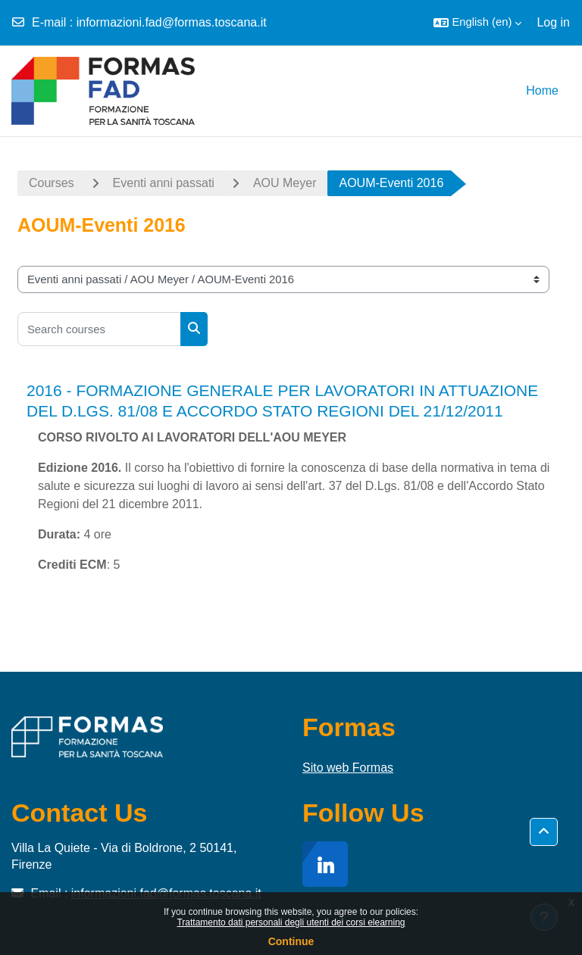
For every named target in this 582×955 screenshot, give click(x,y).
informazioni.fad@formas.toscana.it (172, 22)
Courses (51, 182)
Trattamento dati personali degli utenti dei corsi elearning (291, 922)
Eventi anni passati (163, 182)
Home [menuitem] (542, 90)
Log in (553, 22)
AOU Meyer (285, 182)
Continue (291, 941)
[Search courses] (99, 329)
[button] (477, 22)
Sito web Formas (347, 767)
